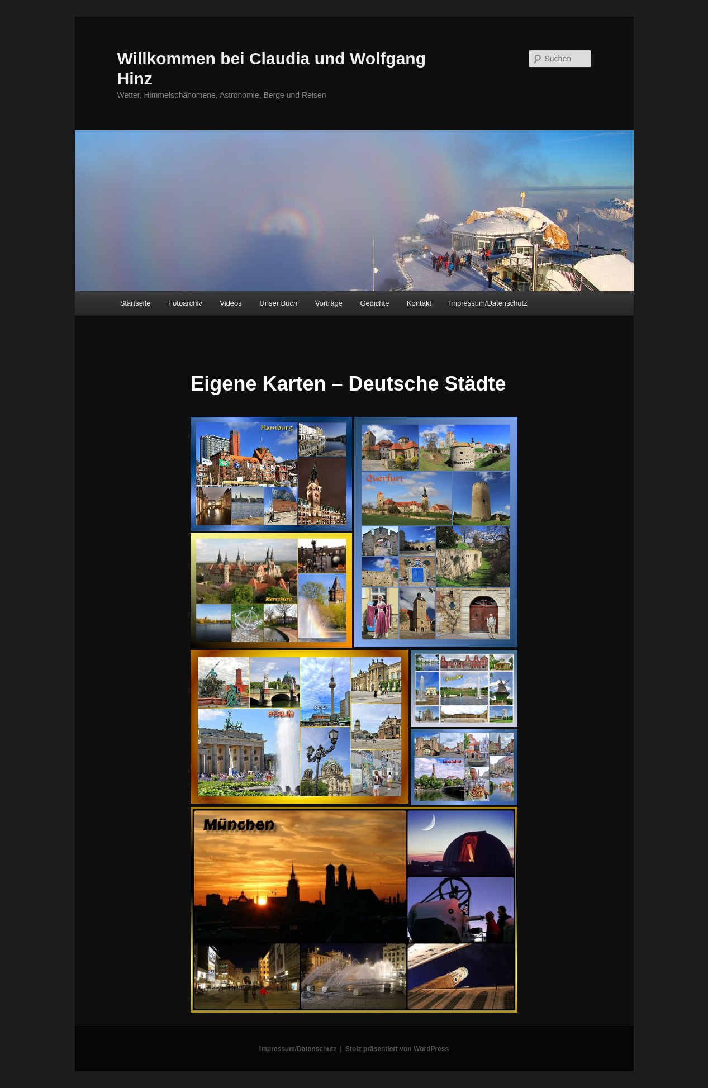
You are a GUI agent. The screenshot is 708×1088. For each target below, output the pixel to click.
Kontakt (419, 303)
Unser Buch (278, 303)
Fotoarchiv (185, 303)
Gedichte (374, 303)
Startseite (135, 303)
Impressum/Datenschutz (488, 303)
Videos (231, 303)
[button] (271, 474)
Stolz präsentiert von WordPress (397, 1049)
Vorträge (329, 303)
